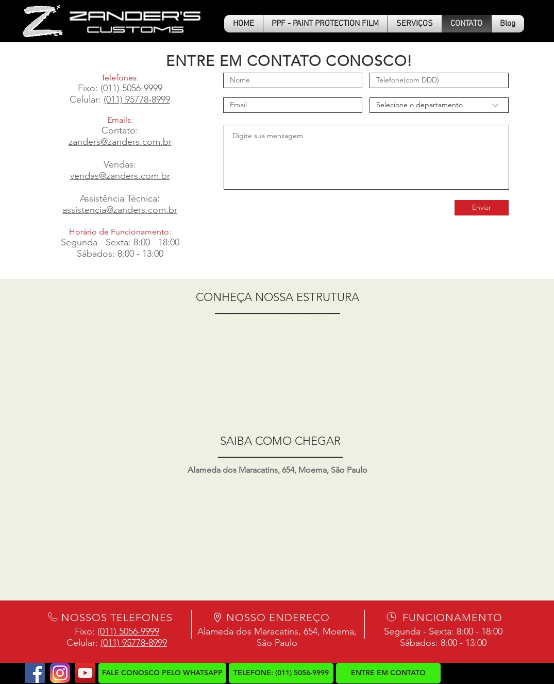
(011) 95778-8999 (137, 99)
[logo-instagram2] (60, 673)
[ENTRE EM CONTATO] (388, 673)
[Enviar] (482, 207)
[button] (415, 23)
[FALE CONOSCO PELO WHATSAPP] (162, 673)
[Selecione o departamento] (439, 105)
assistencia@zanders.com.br (119, 209)
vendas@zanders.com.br (120, 175)
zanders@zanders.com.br (120, 141)
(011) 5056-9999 (131, 88)
